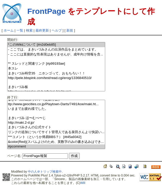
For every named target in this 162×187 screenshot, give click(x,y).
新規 (69, 30)
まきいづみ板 (56, 87)
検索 (29, 30)
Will (82, 183)
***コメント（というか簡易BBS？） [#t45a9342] (56, 137)
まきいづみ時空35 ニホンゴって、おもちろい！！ (56, 73)
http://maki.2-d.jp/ (56, 123)
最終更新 (42, 30)
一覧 (19, 30)
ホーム (9, 30)
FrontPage (46, 11)
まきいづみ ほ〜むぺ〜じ (56, 118)
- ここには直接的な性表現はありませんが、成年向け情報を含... (56, 54)
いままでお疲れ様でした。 (56, 108)
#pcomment (56, 146)
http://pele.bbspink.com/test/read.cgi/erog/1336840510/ (56, 78)
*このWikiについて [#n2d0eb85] (56, 44)
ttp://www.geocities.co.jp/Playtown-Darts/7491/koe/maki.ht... (56, 104)
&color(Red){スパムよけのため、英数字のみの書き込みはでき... (56, 142)
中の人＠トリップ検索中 (45, 171)
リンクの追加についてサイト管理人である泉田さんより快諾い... (56, 132)
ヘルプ (57, 30)
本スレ (56, 68)
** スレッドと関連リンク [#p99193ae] (56, 63)
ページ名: (14, 156)
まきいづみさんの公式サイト (56, 127)
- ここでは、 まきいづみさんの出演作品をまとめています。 (56, 49)
